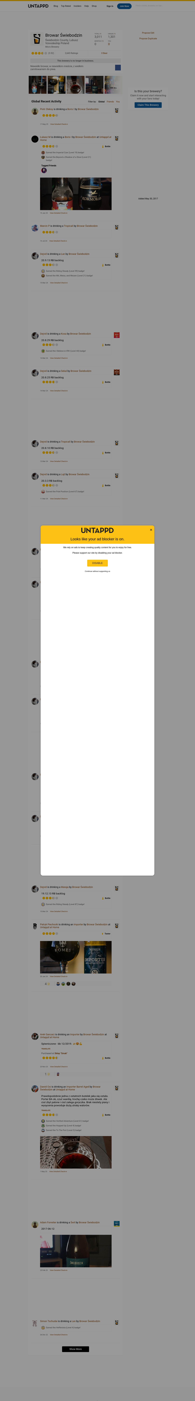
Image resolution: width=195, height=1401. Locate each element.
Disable (97, 563)
